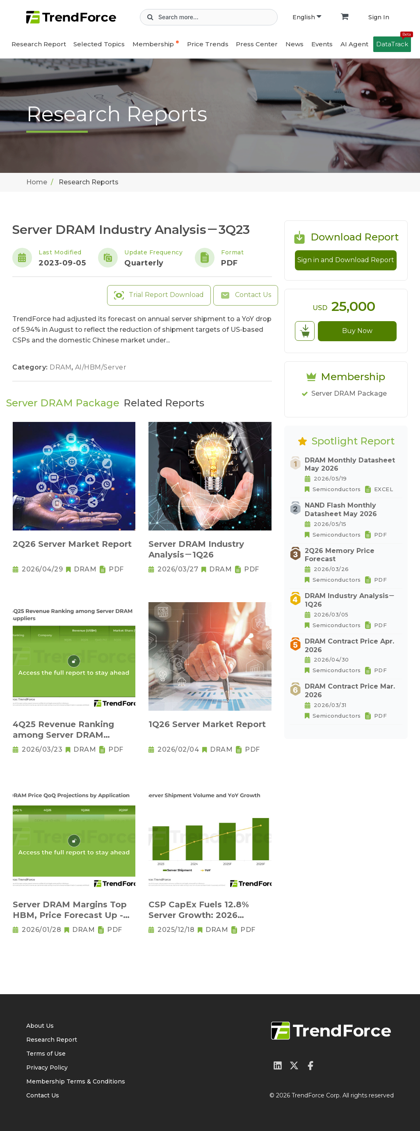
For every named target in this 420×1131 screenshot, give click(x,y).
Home (36, 182)
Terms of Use (46, 1053)
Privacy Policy (47, 1067)
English (306, 17)
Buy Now (357, 331)
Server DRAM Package (349, 393)
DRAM (61, 367)
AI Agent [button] (354, 44)
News (294, 44)
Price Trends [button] (207, 44)
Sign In (378, 17)
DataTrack (393, 42)
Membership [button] (153, 44)
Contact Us (245, 295)
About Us (40, 1025)
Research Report (38, 44)
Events (322, 44)
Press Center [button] (257, 44)
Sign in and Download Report (345, 260)
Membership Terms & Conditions (75, 1081)
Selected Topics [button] (99, 44)
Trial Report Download (159, 295)
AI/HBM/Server (101, 367)
